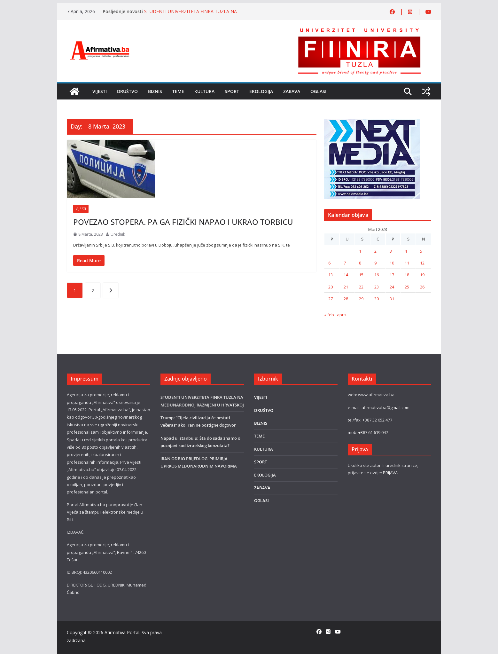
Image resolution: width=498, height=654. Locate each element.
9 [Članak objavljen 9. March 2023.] (375, 263)
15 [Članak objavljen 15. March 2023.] (361, 275)
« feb (329, 315)
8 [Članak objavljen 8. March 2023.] (360, 263)
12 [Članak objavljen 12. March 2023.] (422, 263)
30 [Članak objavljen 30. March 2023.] (376, 299)
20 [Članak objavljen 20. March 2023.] (330, 287)
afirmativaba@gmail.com (385, 407)
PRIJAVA (390, 473)
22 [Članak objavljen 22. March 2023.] (361, 287)
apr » (341, 315)
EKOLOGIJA (261, 91)
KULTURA (204, 91)
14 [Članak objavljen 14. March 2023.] (346, 275)
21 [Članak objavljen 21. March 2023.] (346, 287)
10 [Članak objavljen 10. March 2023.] (392, 263)
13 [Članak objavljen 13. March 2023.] (330, 275)
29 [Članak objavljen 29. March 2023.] (361, 299)
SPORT (232, 91)
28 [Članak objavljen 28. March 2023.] (346, 299)
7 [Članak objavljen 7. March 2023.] (345, 263)
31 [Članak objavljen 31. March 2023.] (392, 299)
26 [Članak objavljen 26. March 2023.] (422, 287)
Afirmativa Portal (122, 632)
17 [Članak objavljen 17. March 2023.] (392, 275)
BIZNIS (155, 91)
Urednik (118, 234)
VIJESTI (99, 91)
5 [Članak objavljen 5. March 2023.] (421, 251)
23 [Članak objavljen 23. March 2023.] (376, 287)
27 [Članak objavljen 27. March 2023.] (330, 299)
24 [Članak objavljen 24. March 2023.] (392, 287)
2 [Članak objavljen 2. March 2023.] (375, 251)
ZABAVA (291, 91)
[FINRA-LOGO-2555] (359, 30)
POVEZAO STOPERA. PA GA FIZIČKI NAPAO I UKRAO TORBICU (183, 222)
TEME (178, 91)
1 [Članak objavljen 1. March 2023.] (360, 251)
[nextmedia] (372, 122)
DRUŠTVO (127, 91)
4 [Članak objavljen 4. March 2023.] (406, 251)
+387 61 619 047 (373, 432)
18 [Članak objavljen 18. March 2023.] (407, 275)
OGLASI (318, 91)
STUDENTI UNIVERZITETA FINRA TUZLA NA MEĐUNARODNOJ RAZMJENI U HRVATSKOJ (190, 14)
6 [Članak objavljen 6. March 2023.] (329, 263)
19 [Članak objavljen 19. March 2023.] (422, 275)
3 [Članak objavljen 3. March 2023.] (391, 251)
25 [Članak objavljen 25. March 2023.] (407, 287)
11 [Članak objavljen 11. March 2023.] (407, 263)
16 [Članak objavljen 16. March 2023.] (376, 275)
